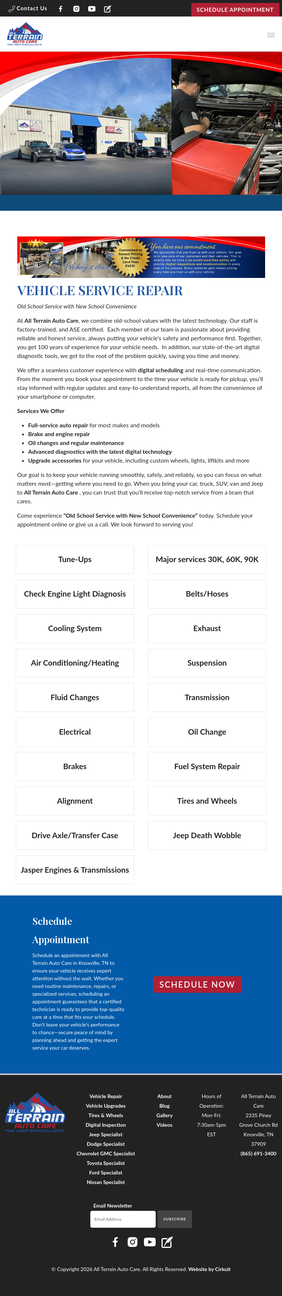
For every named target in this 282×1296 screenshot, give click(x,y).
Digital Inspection (106, 1125)
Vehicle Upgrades (106, 1106)
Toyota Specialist (106, 1163)
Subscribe (174, 1219)
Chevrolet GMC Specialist (105, 1153)
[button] (28, 9)
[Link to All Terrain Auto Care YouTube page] (92, 9)
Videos (165, 1125)
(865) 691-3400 (258, 1153)
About (165, 1096)
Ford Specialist (106, 1172)
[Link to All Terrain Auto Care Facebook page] (61, 9)
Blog (164, 1106)
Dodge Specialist (105, 1144)
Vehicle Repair (106, 1096)
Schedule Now (197, 984)
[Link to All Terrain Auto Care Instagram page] (76, 9)
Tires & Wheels (105, 1115)
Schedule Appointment (235, 9)
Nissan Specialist (106, 1182)
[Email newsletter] (123, 1219)
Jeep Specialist (106, 1134)
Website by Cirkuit (209, 1269)
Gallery (164, 1115)
